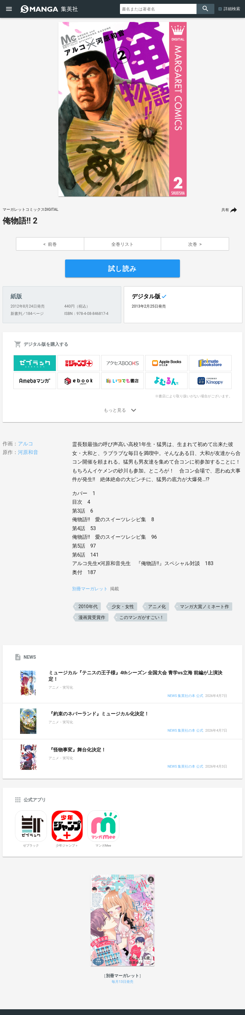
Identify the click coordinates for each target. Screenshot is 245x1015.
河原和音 (28, 452)
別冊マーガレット (90, 588)
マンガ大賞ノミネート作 (204, 606)
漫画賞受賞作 (91, 617)
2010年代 (87, 606)
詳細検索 (232, 8)
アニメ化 (157, 606)
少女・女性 (123, 606)
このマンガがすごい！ (141, 617)
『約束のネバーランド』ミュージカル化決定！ (98, 714)
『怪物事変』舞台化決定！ (77, 750)
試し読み (122, 269)
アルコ (25, 444)
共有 (225, 210)
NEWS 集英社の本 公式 (185, 696)
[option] (122, 109)
